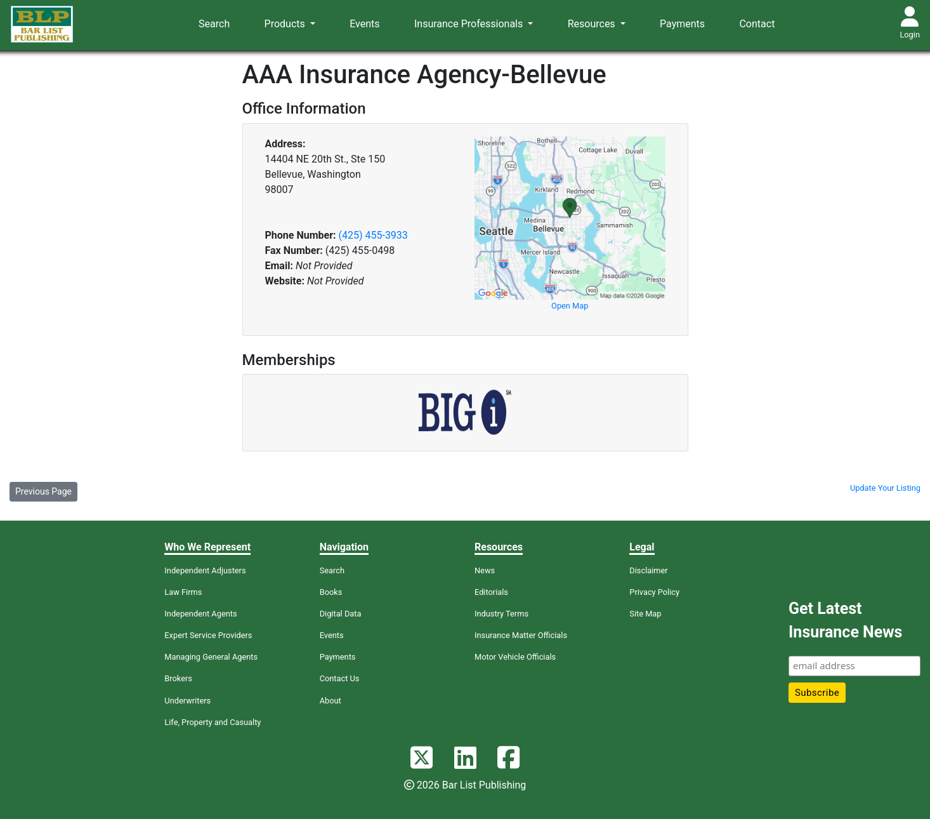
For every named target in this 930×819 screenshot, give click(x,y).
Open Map (569, 305)
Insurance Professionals (469, 24)
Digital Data (341, 613)
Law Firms (183, 592)
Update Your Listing (885, 488)
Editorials (491, 592)
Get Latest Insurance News (845, 620)
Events (364, 24)
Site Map (645, 613)
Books (331, 592)
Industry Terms (501, 613)
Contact (757, 24)
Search (214, 24)
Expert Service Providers (208, 635)
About (330, 700)
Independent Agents (200, 613)
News (485, 570)
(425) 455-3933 (372, 235)
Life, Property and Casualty (212, 722)
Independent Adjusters (205, 570)
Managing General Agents (211, 657)
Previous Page (43, 491)
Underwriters (187, 700)
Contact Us (340, 678)
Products (286, 24)
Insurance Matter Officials (521, 635)
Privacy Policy (654, 592)
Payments (682, 24)
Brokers (178, 678)
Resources (593, 24)
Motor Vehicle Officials (515, 657)
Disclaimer (648, 570)
